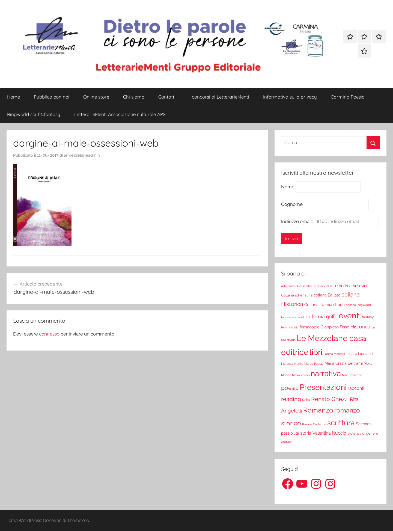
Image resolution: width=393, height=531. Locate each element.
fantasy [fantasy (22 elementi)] (368, 317)
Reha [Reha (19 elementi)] (306, 400)
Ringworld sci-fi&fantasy (33, 114)
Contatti (166, 97)
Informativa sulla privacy (290, 97)
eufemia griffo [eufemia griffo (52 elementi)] (322, 316)
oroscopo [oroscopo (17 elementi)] (355, 375)
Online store (96, 97)
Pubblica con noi (51, 97)
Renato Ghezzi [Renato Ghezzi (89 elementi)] (330, 399)
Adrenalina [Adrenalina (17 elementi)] (288, 286)
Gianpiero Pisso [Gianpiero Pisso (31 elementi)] (335, 327)
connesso (49, 334)
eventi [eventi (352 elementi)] (350, 315)
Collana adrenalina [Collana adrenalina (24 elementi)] (296, 295)
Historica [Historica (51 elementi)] (360, 327)
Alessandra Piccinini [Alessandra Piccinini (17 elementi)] (310, 286)
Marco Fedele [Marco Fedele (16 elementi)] (313, 364)
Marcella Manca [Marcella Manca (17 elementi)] (292, 364)
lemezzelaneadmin (82, 155)
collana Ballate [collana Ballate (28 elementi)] (327, 295)
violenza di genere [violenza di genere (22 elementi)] (362, 433)
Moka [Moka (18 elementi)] (368, 364)
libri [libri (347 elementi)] (315, 352)
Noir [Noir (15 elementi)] (345, 375)
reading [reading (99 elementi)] (291, 399)
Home (13, 97)
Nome (287, 186)
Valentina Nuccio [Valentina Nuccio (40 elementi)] (329, 433)
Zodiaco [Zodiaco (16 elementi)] (287, 442)
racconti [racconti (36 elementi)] (356, 388)
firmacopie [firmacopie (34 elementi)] (310, 327)
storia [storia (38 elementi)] (305, 433)
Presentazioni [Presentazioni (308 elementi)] (323, 387)
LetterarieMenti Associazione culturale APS (120, 114)
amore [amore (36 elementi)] (331, 285)
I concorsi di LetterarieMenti (219, 97)
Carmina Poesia (348, 97)
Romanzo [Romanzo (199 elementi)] (318, 410)
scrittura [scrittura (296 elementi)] (341, 422)
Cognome (292, 204)
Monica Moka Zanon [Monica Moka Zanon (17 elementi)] (295, 375)
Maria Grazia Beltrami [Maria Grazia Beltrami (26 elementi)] (343, 363)
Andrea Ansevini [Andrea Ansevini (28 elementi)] (353, 286)
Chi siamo (133, 97)
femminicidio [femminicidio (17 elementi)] (290, 327)
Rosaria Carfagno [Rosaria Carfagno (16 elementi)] (314, 424)
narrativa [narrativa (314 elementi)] (326, 373)
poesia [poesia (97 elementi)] (290, 387)
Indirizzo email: (330, 221)
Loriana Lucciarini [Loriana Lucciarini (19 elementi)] (359, 354)
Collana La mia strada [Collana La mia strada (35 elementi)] (324, 304)
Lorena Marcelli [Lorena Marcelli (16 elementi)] (334, 354)
